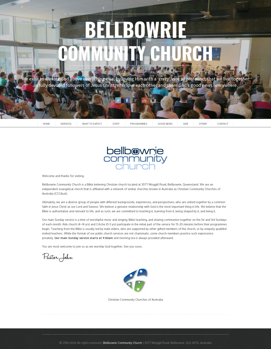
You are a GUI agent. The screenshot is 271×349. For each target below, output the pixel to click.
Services (66, 123)
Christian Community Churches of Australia (135, 299)
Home (46, 123)
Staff (116, 123)
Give (185, 123)
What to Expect (92, 123)
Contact (222, 123)
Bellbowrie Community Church (122, 342)
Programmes (138, 123)
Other (203, 123)
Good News (165, 123)
